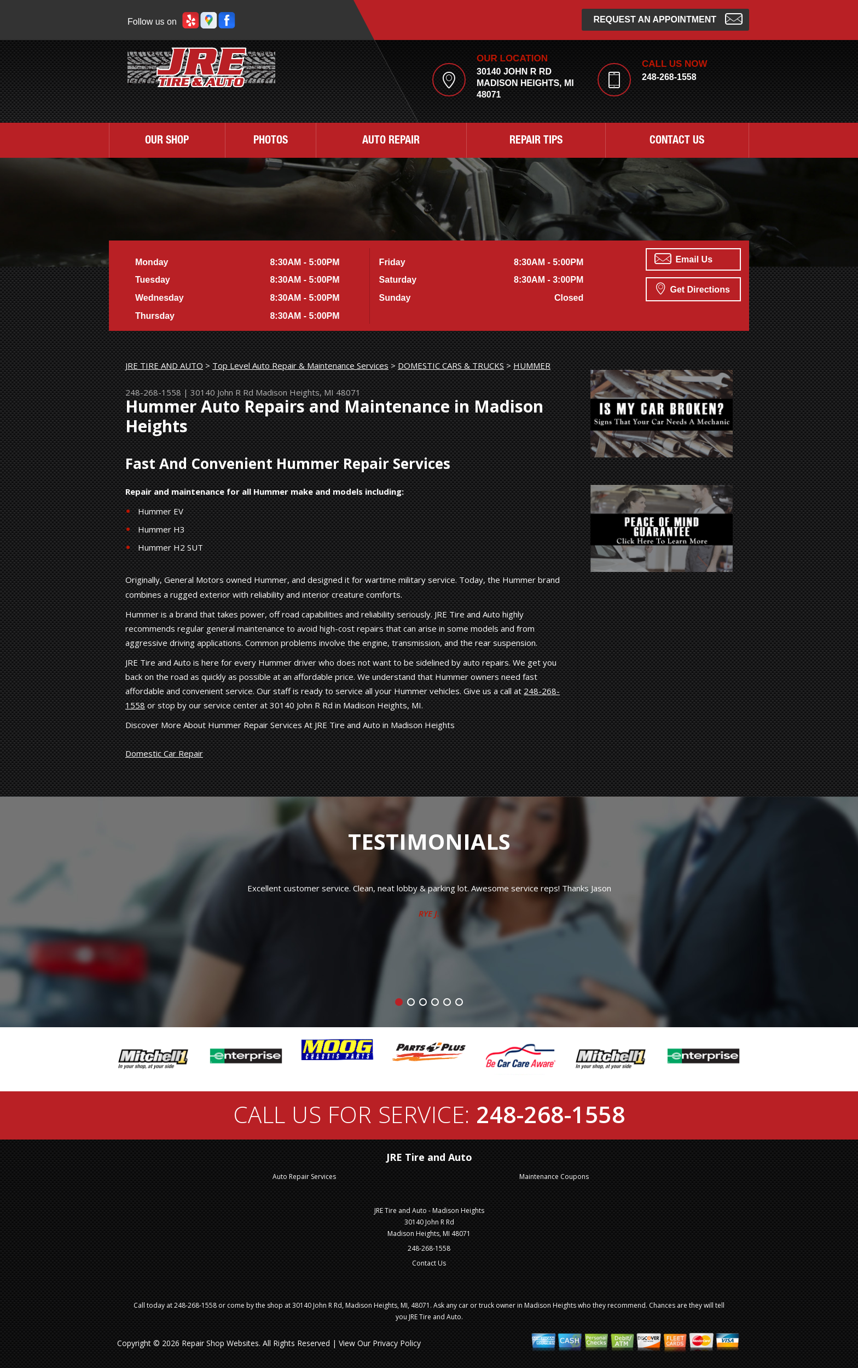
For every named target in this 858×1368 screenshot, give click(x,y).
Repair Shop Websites (220, 1343)
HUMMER (531, 365)
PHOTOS (270, 141)
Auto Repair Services (304, 1176)
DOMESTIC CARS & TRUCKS (451, 365)
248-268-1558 (669, 77)
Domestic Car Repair (164, 753)
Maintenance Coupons (554, 1176)
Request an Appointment (668, 18)
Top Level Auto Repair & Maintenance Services (300, 365)
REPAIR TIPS (536, 141)
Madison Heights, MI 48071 (308, 392)
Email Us (683, 258)
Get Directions (693, 288)
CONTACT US (677, 141)
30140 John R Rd (221, 392)
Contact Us (429, 1263)
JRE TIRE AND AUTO (164, 365)
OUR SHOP (167, 141)
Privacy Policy (397, 1343)
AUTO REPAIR (391, 141)
